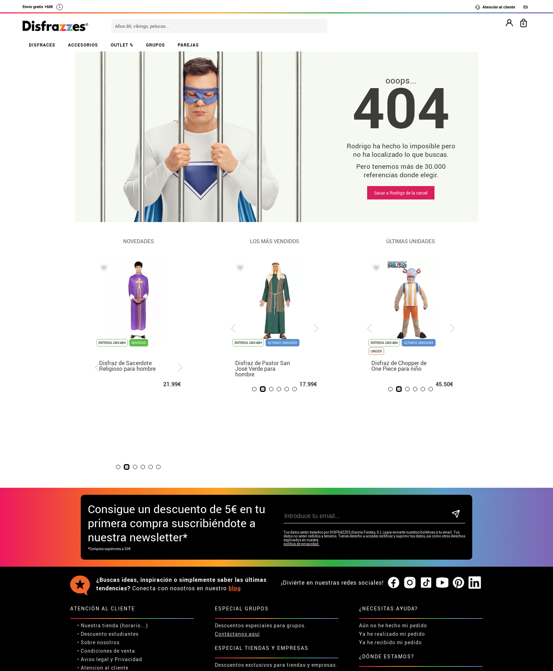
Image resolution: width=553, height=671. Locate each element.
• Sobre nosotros (98, 564)
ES (525, 7)
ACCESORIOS (83, 45)
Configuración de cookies (113, 606)
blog (235, 510)
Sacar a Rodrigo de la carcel (400, 193)
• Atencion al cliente (102, 589)
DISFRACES (42, 45)
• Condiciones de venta (106, 573)
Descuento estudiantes (110, 556)
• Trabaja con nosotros (106, 615)
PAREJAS (188, 45)
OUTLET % (122, 45)
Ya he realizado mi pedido (392, 556)
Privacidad (128, 581)
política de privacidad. (302, 466)
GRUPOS (155, 45)
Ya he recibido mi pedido (390, 564)
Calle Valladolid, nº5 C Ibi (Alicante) (388, 599)
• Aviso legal (93, 581)
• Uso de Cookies (98, 598)
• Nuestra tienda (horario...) (112, 547)
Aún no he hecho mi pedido (393, 547)
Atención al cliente (495, 7)
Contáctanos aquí (237, 556)
